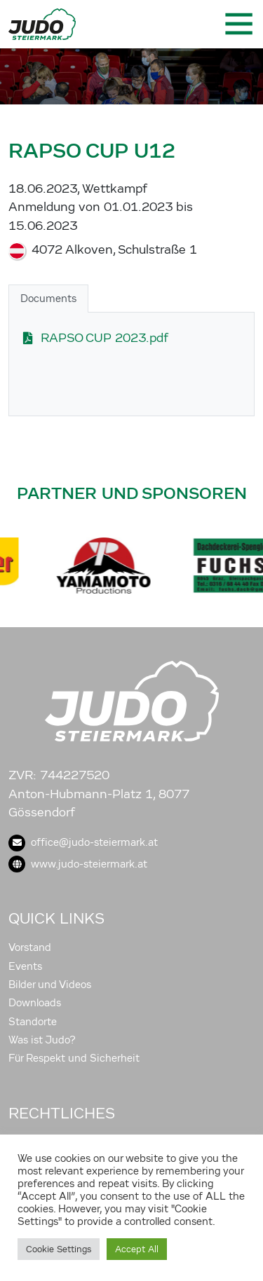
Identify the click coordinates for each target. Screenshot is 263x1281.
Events (25, 966)
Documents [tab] (48, 298)
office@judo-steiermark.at (83, 842)
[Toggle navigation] (238, 24)
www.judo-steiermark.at (77, 864)
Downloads (34, 1002)
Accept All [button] (137, 1249)
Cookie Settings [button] (58, 1249)
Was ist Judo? (42, 1040)
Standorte (32, 1021)
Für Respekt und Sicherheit (74, 1058)
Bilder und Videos (49, 984)
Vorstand (29, 947)
